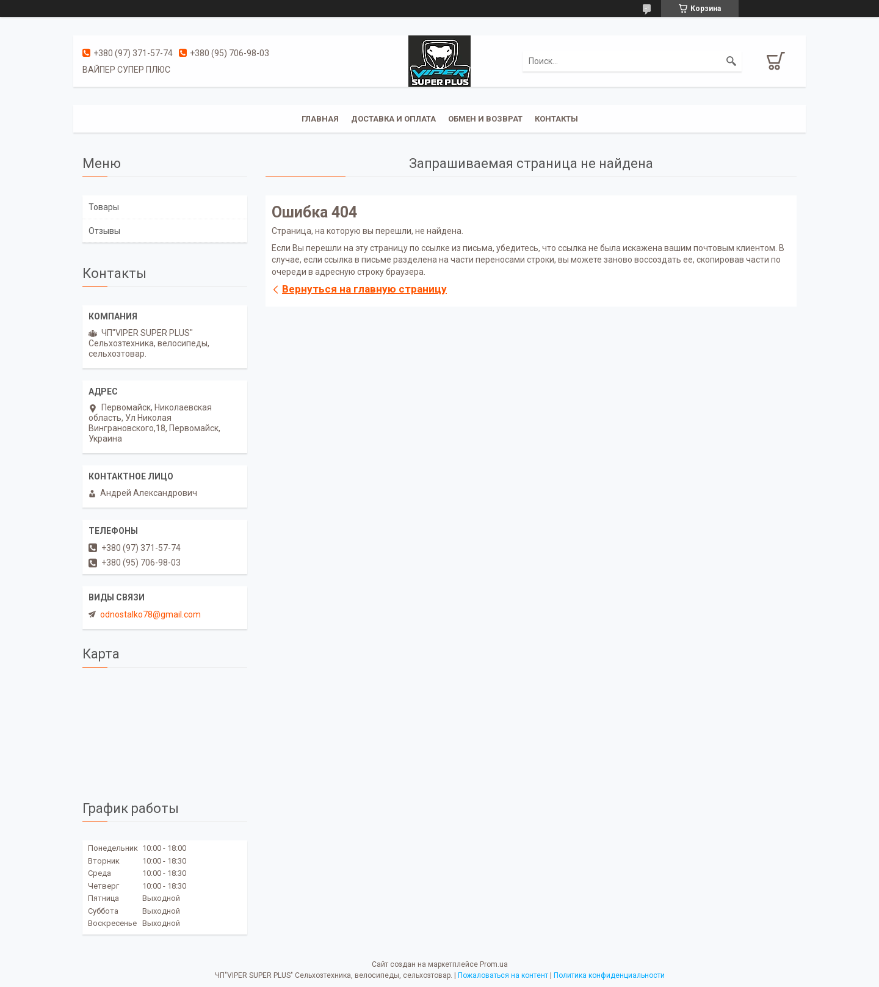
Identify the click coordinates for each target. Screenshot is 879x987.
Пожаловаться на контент (503, 975)
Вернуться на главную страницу (364, 289)
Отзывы (104, 231)
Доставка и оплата (393, 118)
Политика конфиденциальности (609, 975)
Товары (104, 207)
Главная (320, 118)
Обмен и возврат (485, 118)
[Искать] (731, 61)
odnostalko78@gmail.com (150, 614)
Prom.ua (494, 964)
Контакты (556, 118)
